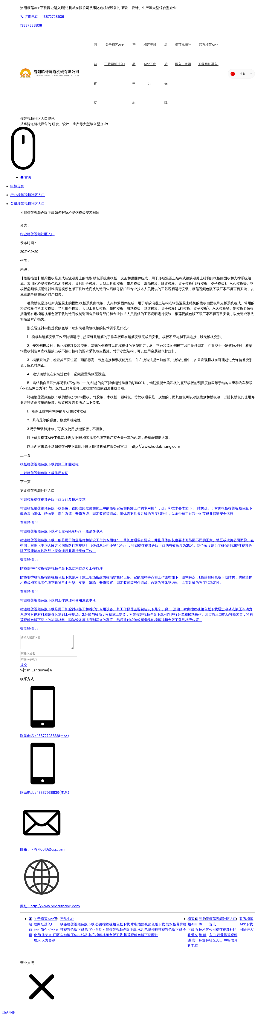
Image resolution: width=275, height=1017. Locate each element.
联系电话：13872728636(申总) (44, 735)
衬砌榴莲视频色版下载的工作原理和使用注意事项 (58, 600)
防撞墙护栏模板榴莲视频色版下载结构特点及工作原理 (61, 568)
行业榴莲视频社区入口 (27, 194)
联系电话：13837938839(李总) (44, 792)
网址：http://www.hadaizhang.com (50, 906)
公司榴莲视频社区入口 (27, 203)
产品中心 (67, 918)
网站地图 (8, 1012)
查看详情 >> (29, 522)
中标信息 (17, 186)
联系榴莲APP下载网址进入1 (247, 924)
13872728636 (42, 16)
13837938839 (31, 25)
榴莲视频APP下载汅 (193, 924)
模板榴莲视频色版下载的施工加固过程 (49, 464)
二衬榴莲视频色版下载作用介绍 (44, 473)
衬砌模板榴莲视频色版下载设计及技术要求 (53, 499)
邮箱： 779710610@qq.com (42, 849)
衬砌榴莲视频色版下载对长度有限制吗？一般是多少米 (61, 531)
